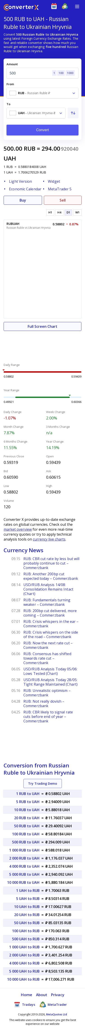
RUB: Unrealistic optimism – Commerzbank (47, 692)
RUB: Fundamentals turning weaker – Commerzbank (47, 602)
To (8, 104)
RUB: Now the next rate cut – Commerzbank (48, 645)
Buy (23, 200)
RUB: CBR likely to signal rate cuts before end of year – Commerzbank (48, 716)
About (41, 994)
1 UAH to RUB (28, 890)
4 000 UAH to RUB (24, 963)
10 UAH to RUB (27, 906)
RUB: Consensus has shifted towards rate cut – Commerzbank (47, 658)
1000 (70, 73)
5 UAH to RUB (28, 898)
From (10, 84)
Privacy (57, 994)
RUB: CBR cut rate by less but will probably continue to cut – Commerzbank (51, 563)
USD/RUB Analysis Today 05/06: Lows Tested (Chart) (50, 671)
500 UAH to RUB (26, 938)
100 (61, 73)
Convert (42, 130)
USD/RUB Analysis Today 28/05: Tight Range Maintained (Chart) (50, 682)
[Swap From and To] (73, 113)
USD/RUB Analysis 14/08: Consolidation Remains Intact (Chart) (48, 589)
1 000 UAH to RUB (24, 947)
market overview (18, 529)
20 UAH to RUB (27, 914)
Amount (12, 64)
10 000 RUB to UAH (23, 882)
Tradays (24, 1004)
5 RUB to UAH (28, 801)
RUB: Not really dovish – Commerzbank (43, 703)
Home (26, 994)
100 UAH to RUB (26, 930)
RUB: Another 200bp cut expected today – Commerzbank (50, 576)
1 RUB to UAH (28, 793)
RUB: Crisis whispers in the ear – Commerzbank (50, 623)
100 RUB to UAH (26, 834)
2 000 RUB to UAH (24, 858)
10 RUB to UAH (27, 809)
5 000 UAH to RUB (24, 971)
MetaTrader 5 (60, 189)
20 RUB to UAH (27, 817)
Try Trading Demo (42, 783)
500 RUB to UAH (26, 842)
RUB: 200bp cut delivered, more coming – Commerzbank (50, 613)
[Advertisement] (42, 344)
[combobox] (42, 93)
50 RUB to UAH (27, 825)
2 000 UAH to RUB (24, 955)
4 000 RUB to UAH (24, 866)
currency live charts (49, 539)
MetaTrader (53, 1004)
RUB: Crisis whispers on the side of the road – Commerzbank (50, 634)
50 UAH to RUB (27, 922)
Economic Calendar (25, 189)
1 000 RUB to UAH (24, 850)
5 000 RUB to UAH (24, 874)
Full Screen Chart (42, 326)
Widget (54, 181)
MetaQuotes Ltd (56, 1014)
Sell (63, 200)
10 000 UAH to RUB (23, 979)
